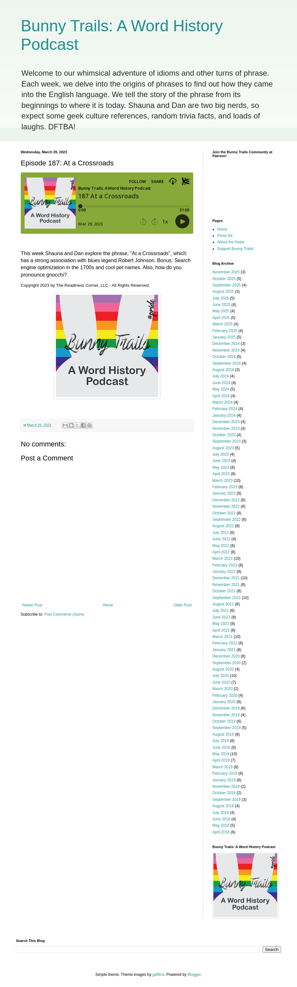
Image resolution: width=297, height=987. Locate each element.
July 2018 (220, 812)
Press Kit (224, 235)
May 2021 (220, 623)
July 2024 (220, 376)
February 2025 (224, 331)
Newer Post (32, 605)
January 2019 (224, 780)
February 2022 (224, 565)
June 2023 (221, 461)
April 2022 (221, 552)
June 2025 (221, 304)
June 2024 (221, 383)
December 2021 (226, 578)
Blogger (194, 974)
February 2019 (224, 773)
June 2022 (221, 539)
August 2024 (223, 370)
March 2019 (222, 767)
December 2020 (226, 656)
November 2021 (226, 584)
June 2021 (221, 617)
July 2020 (220, 675)
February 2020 (224, 695)
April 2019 (221, 760)
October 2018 (224, 793)
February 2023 (224, 487)
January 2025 (224, 337)
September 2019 (226, 727)
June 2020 (221, 682)
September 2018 (226, 799)
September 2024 (226, 363)
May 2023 (220, 467)
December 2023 (226, 422)
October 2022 (224, 513)
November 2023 (226, 428)
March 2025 (222, 324)
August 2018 (223, 806)
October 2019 (224, 721)
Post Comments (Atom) (64, 614)
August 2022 (223, 526)
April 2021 (221, 630)
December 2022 (226, 500)
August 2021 (223, 604)
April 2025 (221, 317)
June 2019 (221, 747)
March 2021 (222, 636)
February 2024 (224, 408)
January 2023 (224, 493)
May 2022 (220, 545)
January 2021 (224, 650)
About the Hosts (230, 242)
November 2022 (226, 506)
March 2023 (222, 480)
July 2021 (220, 610)
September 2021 (226, 598)
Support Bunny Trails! (235, 249)
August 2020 (223, 669)
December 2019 (226, 708)
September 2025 (226, 285)
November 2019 (226, 715)
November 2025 (226, 272)
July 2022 (220, 532)
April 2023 (221, 474)
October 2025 (224, 279)
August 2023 (223, 448)
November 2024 (226, 350)
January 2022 (224, 571)
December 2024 (226, 343)
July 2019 (220, 741)
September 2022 (226, 519)
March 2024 (222, 402)
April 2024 (221, 396)
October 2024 (224, 356)
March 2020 (222, 689)
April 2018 (221, 832)
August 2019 (223, 734)
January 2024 (224, 415)
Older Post (182, 605)
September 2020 (226, 663)
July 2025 (220, 298)
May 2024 (220, 389)
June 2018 (221, 819)
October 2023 (224, 435)
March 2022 (222, 558)
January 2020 (224, 702)
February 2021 (224, 643)
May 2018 (220, 825)
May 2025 (220, 311)
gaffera (158, 974)
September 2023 (226, 441)
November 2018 (226, 786)
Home (108, 605)
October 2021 (224, 591)
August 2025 (223, 291)
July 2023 (220, 454)
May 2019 (220, 754)
